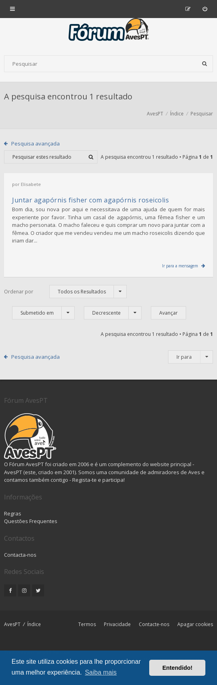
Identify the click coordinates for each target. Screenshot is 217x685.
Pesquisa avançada (35, 143)
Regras (12, 513)
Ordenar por (18, 291)
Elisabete (31, 184)
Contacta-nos (20, 554)
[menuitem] (205, 9)
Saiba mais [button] (101, 672)
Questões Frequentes (30, 521)
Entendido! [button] (177, 668)
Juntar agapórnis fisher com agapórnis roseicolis (90, 200)
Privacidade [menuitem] (117, 624)
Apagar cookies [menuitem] (195, 624)
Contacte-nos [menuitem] (154, 624)
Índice (34, 624)
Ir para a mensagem (180, 266)
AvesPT (12, 624)
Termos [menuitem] (87, 624)
